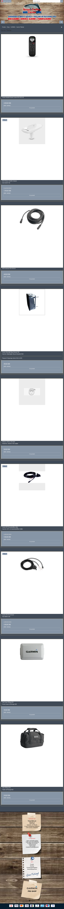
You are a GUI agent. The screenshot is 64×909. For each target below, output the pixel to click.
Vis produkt (32, 107)
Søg (62, 1)
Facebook (32, 900)
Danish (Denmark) (6, 1)
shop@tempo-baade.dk (33, 826)
